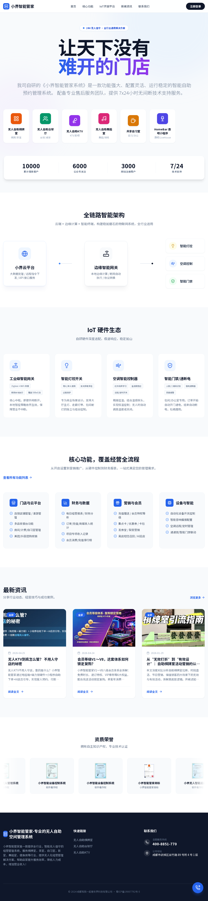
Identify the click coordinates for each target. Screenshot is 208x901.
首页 (73, 6)
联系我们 (143, 6)
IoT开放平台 (107, 6)
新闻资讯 (126, 6)
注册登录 (195, 6)
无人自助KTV (82, 852)
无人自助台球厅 (83, 846)
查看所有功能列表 (17, 477)
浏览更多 (197, 597)
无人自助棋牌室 (83, 840)
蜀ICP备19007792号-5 (128, 891)
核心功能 (87, 6)
